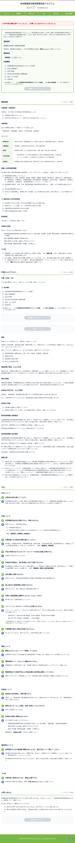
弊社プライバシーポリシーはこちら (21, 262)
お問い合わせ (56, 13)
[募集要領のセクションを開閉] (67, 102)
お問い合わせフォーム (34, 781)
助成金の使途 (17, 732)
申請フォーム (44, 49)
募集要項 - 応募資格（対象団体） (21, 533)
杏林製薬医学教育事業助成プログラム (37, 3)
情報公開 (49, 253)
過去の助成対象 (68, 13)
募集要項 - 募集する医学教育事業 (43, 568)
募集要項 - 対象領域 (47, 545)
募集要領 (19, 13)
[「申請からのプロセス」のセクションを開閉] (67, 272)
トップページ (6, 13)
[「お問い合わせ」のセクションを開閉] (67, 792)
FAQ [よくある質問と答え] (44, 13)
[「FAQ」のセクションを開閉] (67, 487)
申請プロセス (31, 13)
